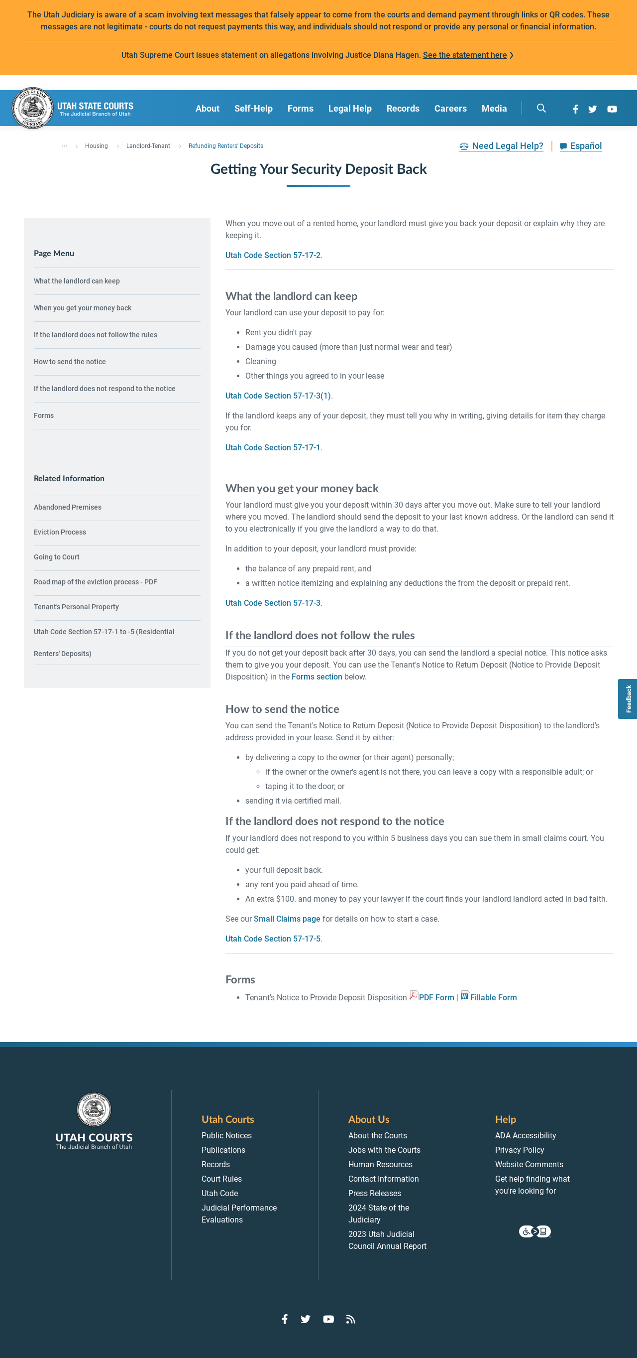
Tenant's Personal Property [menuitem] (76, 607)
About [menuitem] (207, 108)
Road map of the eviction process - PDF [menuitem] (95, 582)
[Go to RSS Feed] (351, 1319)
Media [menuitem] (494, 108)
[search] (541, 108)
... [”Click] (65, 143)
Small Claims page (287, 919)
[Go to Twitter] (592, 109)
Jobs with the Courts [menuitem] (384, 1150)
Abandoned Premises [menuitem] (68, 507)
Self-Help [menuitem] (253, 108)
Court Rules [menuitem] (222, 1179)
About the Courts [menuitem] (377, 1135)
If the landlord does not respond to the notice (105, 389)
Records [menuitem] (403, 108)
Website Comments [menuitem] (529, 1164)
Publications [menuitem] (223, 1150)
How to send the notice (70, 362)
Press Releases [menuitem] (374, 1193)
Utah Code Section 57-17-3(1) (278, 396)
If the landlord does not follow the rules (95, 335)
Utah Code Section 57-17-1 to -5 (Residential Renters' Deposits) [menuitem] (104, 643)
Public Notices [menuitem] (227, 1135)
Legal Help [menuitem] (350, 108)
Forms (44, 415)
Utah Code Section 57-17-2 (272, 255)
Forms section (317, 676)
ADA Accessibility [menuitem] (525, 1135)
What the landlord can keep (77, 281)
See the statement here (465, 55)
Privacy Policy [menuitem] (519, 1150)
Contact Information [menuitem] (383, 1179)
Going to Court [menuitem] (57, 557)
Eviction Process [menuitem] (60, 532)
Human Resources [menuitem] (380, 1164)
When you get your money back (82, 308)
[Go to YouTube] (612, 109)
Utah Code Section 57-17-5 (272, 939)
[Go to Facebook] (575, 109)
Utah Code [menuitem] (220, 1193)
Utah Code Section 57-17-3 (272, 603)
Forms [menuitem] (301, 108)
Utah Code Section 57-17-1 (272, 447)
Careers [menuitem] (450, 108)
